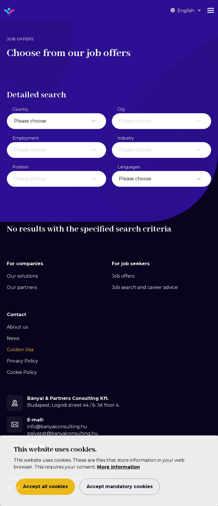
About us (17, 327)
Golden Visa (20, 349)
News (13, 338)
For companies (25, 263)
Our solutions (22, 276)
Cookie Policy (22, 372)
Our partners (22, 287)
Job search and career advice (145, 287)
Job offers (123, 276)
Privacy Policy (22, 361)
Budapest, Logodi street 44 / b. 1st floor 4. (73, 405)
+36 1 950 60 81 (43, 452)
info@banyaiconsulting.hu (57, 426)
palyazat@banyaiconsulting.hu (62, 433)
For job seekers (131, 263)
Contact (16, 314)
